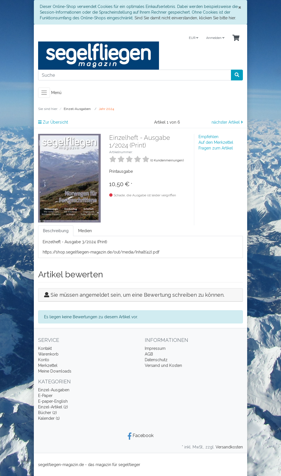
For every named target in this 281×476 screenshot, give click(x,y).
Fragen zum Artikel (216, 148)
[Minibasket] (236, 38)
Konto (43, 359)
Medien (85, 230)
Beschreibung (56, 230)
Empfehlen (208, 136)
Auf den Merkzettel (216, 142)
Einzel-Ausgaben (53, 390)
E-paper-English (53, 401)
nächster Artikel (227, 122)
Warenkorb (48, 354)
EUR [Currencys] (193, 38)
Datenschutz (156, 359)
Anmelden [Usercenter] (215, 38)
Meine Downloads (54, 371)
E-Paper (45, 395)
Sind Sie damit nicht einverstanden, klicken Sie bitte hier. (185, 18)
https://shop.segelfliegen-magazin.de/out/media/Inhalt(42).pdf (101, 252)
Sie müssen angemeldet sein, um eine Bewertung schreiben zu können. (137, 295)
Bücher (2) (47, 412)
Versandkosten (229, 447)
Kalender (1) (49, 418)
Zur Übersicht (53, 122)
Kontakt (45, 348)
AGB (149, 354)
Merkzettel (47, 365)
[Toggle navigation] (44, 93)
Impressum (155, 348)
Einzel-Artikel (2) (53, 407)
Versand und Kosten (163, 365)
